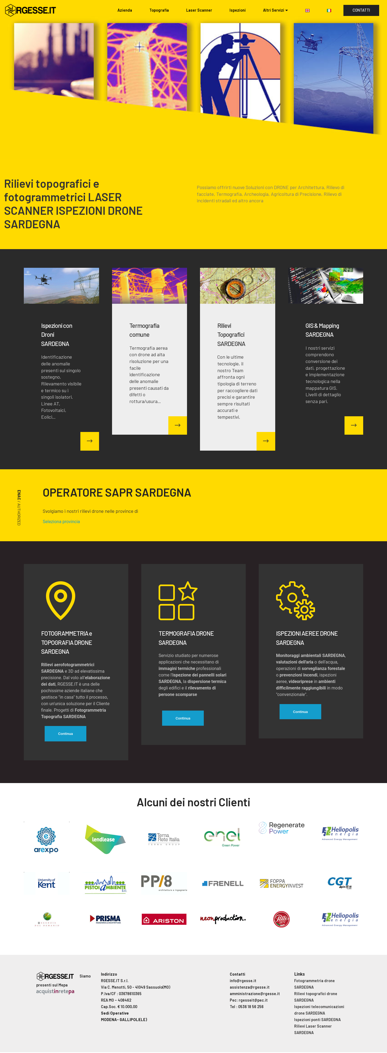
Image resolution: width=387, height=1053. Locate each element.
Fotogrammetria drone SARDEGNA (314, 984)
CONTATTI (361, 10)
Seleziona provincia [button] (61, 521)
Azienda (124, 10)
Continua (67, 734)
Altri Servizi (273, 10)
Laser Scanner (199, 10)
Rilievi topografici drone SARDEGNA (315, 997)
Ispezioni (237, 10)
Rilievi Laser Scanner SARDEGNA (313, 1030)
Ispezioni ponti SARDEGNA (317, 1020)
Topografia (159, 10)
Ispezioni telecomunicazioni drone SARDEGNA (319, 1010)
